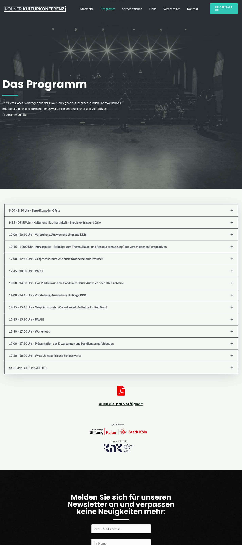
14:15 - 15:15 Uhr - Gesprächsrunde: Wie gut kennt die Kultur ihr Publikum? (58, 307)
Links (146, 10)
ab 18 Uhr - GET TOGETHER (28, 368)
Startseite (86, 10)
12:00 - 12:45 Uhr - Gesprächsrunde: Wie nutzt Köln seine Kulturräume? (56, 259)
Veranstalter (163, 10)
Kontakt (182, 10)
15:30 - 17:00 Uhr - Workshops (29, 331)
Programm (105, 10)
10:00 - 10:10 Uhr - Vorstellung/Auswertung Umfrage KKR (47, 234)
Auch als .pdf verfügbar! (121, 404)
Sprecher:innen (128, 10)
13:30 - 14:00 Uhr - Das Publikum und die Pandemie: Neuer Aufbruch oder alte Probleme (66, 283)
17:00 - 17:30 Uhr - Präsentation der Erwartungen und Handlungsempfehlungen (61, 343)
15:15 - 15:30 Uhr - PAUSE (26, 319)
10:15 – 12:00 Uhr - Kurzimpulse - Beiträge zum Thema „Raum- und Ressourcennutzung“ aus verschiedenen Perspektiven (88, 246)
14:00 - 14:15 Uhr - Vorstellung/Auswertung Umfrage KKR (47, 295)
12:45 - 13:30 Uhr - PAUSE (26, 271)
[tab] (121, 210)
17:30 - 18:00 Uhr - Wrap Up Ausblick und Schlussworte (45, 355)
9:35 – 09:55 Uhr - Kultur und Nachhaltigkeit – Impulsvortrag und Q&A (55, 222)
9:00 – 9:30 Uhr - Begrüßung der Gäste (34, 210)
